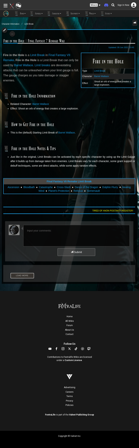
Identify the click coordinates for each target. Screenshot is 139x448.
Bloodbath (29, 187)
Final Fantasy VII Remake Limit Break (69, 181)
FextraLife (50, 414)
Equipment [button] (72, 13)
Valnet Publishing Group (81, 414)
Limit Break (28, 24)
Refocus (78, 190)
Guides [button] (105, 13)
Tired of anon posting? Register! (112, 210)
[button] (95, 5)
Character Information (10, 24)
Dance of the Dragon (86, 187)
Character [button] (53, 13)
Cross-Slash (64, 187)
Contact (69, 334)
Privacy (69, 401)
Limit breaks (42, 65)
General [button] (36, 13)
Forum (69, 325)
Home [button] (20, 13)
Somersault (93, 190)
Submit (76, 252)
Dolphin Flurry (110, 187)
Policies (69, 405)
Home (70, 316)
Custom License (73, 360)
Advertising (69, 387)
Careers (69, 392)
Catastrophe (46, 187)
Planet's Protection (58, 190)
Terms (69, 396)
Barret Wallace (101, 76)
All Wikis (69, 321)
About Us (69, 330)
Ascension (13, 187)
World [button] (89, 13)
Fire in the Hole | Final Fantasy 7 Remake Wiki (34, 41)
